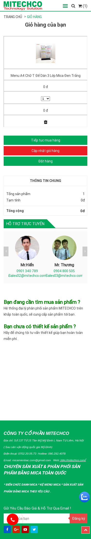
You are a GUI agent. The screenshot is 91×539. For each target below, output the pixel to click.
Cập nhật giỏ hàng (45, 151)
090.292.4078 (57, 453)
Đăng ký (78, 518)
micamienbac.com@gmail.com (31, 460)
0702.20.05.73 (27, 453)
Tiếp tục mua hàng (45, 140)
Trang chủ (13, 17)
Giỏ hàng (34, 17)
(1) (82, 5)
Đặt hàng (45, 161)
